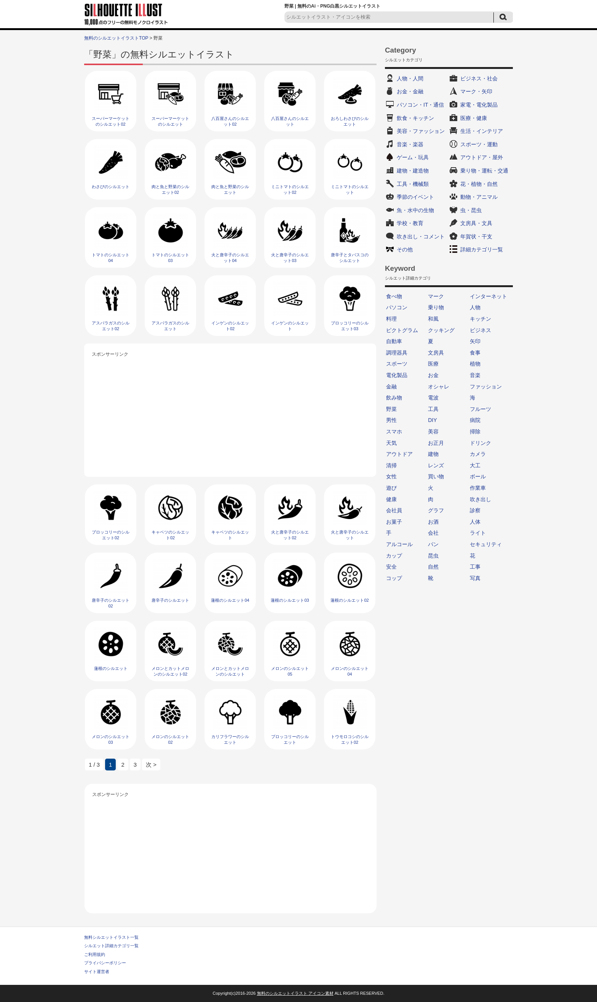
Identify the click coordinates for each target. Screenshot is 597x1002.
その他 (405, 249)
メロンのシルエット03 (110, 739)
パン (433, 544)
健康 (391, 499)
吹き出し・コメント (421, 236)
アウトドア (399, 454)
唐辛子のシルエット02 (110, 603)
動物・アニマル (479, 197)
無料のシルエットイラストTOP (116, 38)
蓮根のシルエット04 (230, 600)
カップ (394, 556)
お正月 (436, 443)
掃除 (475, 431)
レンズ (436, 465)
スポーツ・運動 (479, 144)
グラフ (436, 510)
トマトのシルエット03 (170, 257)
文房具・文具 (476, 223)
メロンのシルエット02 (170, 739)
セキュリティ (486, 544)
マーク (436, 296)
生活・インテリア (481, 131)
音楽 (475, 375)
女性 (391, 476)
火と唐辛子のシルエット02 (290, 535)
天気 (391, 443)
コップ (394, 578)
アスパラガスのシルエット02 (110, 326)
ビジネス (480, 330)
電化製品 (396, 375)
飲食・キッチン (415, 118)
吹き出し (480, 499)
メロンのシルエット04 (350, 671)
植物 (475, 364)
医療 (433, 364)
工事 (475, 567)
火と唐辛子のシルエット (350, 535)
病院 (475, 420)
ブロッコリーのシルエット (290, 739)
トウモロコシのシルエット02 (350, 739)
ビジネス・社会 (479, 78)
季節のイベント (415, 197)
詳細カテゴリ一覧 (481, 249)
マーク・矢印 (476, 91)
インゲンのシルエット (290, 326)
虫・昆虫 (471, 210)
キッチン (480, 319)
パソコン (396, 307)
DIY (432, 420)
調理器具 (396, 353)
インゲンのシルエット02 (230, 326)
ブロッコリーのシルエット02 (110, 535)
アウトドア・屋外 (481, 157)
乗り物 (436, 307)
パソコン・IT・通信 (420, 105)
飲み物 (394, 398)
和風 (433, 319)
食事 (475, 353)
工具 (433, 409)
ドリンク (480, 443)
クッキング (441, 330)
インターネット (488, 296)
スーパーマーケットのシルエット (170, 121)
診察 (475, 510)
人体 (475, 522)
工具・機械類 (413, 184)
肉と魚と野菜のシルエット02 (170, 189)
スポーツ (396, 364)
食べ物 (394, 296)
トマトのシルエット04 (110, 257)
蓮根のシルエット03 (290, 600)
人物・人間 (410, 78)
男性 (391, 420)
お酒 (433, 522)
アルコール (399, 544)
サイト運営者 (96, 971)
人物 (475, 307)
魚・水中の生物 (415, 210)
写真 (475, 578)
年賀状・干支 (476, 236)
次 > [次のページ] (151, 764)
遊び (391, 488)
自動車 (394, 341)
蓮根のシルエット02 (349, 600)
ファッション (486, 387)
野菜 (391, 409)
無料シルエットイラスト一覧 (111, 937)
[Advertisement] (230, 412)
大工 (475, 465)
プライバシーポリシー (105, 962)
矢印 (475, 341)
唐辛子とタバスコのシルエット (350, 257)
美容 (433, 431)
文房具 (436, 353)
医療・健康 (473, 118)
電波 (433, 398)
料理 (391, 319)
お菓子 (394, 522)
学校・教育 (410, 223)
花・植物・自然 (479, 184)
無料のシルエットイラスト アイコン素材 (295, 993)
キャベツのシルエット (230, 535)
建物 (433, 454)
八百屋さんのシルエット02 (230, 121)
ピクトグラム (402, 330)
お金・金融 (410, 91)
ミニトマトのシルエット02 (290, 189)
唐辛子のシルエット (170, 600)
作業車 (478, 488)
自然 (433, 567)
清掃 (391, 465)
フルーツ (480, 409)
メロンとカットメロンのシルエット (230, 671)
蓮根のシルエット (111, 668)
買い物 (436, 476)
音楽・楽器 (410, 144)
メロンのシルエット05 (290, 671)
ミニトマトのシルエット (350, 189)
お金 (433, 375)
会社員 (394, 510)
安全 (391, 567)
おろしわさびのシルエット (350, 121)
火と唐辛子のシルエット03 (290, 257)
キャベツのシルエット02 (170, 535)
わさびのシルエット (110, 186)
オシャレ (438, 387)
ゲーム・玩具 (413, 157)
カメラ (478, 454)
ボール (478, 476)
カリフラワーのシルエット (230, 739)
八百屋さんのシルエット (290, 121)
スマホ (394, 431)
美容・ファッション (421, 131)
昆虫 (433, 556)
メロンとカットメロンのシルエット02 (170, 671)
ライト (478, 533)
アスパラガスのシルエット (170, 326)
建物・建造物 (413, 171)
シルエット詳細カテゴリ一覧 (111, 945)
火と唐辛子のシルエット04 (230, 257)
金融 (391, 387)
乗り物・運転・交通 (484, 171)
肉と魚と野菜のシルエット (230, 189)
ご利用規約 (94, 954)
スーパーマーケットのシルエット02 (110, 121)
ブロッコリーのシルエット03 (350, 326)
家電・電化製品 (479, 105)
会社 (433, 533)
